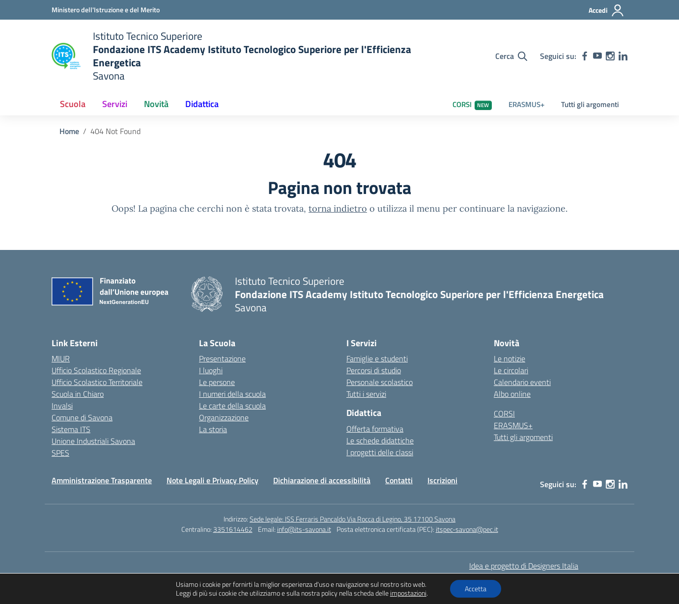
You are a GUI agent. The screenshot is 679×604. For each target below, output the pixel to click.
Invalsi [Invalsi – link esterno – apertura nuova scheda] (62, 406)
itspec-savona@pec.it (467, 529)
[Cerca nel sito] (511, 56)
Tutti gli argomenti (590, 104)
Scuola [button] (72, 103)
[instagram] (610, 56)
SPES (60, 453)
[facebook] (584, 56)
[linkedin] (623, 56)
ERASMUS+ (526, 104)
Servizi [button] (114, 103)
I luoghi (211, 370)
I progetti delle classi (379, 452)
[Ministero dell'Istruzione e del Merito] (106, 9)
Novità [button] (156, 103)
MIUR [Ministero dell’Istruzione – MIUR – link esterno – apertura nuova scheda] (61, 358)
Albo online (512, 394)
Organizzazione (224, 417)
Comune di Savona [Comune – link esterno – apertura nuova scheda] (82, 417)
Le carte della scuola (232, 406)
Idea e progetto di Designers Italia (523, 566)
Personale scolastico (379, 382)
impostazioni (408, 593)
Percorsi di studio (373, 370)
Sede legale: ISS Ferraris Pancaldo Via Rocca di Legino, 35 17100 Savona (352, 519)
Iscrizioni (442, 480)
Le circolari (511, 370)
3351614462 (233, 529)
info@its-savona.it (304, 529)
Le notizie (509, 358)
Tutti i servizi (366, 394)
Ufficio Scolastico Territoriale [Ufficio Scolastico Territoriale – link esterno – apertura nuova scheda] (97, 382)
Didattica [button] (202, 103)
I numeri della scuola (232, 394)
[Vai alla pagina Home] (69, 131)
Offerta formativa (374, 429)
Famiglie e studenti (377, 358)
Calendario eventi (522, 382)
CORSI (472, 104)
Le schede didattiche (380, 440)
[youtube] (597, 56)
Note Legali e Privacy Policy (212, 480)
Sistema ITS (71, 429)
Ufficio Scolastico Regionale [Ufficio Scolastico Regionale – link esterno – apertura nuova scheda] (96, 370)
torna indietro (338, 208)
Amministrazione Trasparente (102, 480)
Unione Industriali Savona (93, 441)
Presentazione (222, 358)
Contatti (399, 480)
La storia (213, 429)
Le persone (217, 382)
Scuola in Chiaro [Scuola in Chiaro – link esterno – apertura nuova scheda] (78, 394)
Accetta (475, 588)
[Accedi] (606, 10)
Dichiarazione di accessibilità (321, 480)
